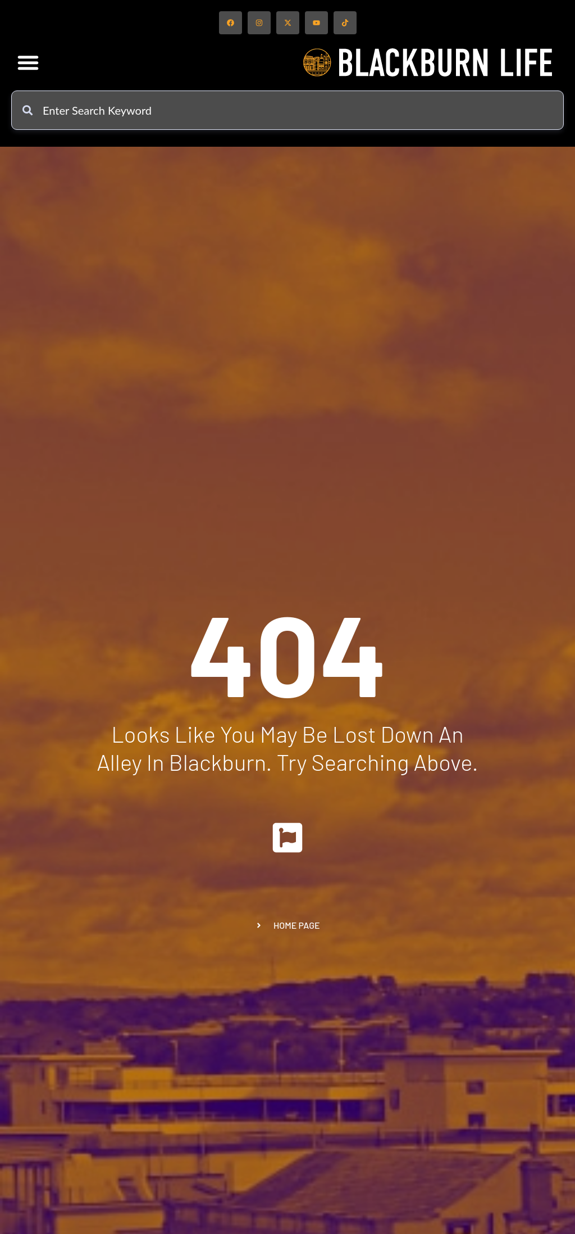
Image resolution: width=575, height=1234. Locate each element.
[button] (28, 62)
